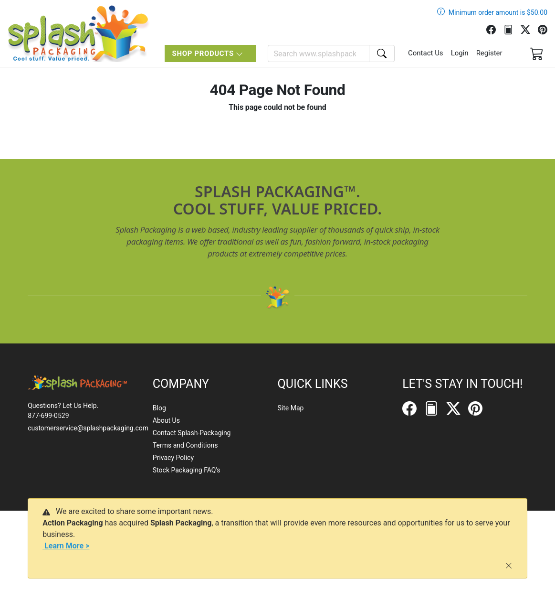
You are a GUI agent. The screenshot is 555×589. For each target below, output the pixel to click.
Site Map (290, 408)
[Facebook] (494, 28)
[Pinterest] (546, 28)
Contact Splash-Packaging (192, 433)
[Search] (318, 53)
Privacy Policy (173, 457)
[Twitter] (529, 28)
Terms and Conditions (185, 445)
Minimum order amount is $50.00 (498, 12)
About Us (166, 420)
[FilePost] (512, 28)
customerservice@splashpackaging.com (88, 428)
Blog (159, 408)
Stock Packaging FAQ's (186, 470)
